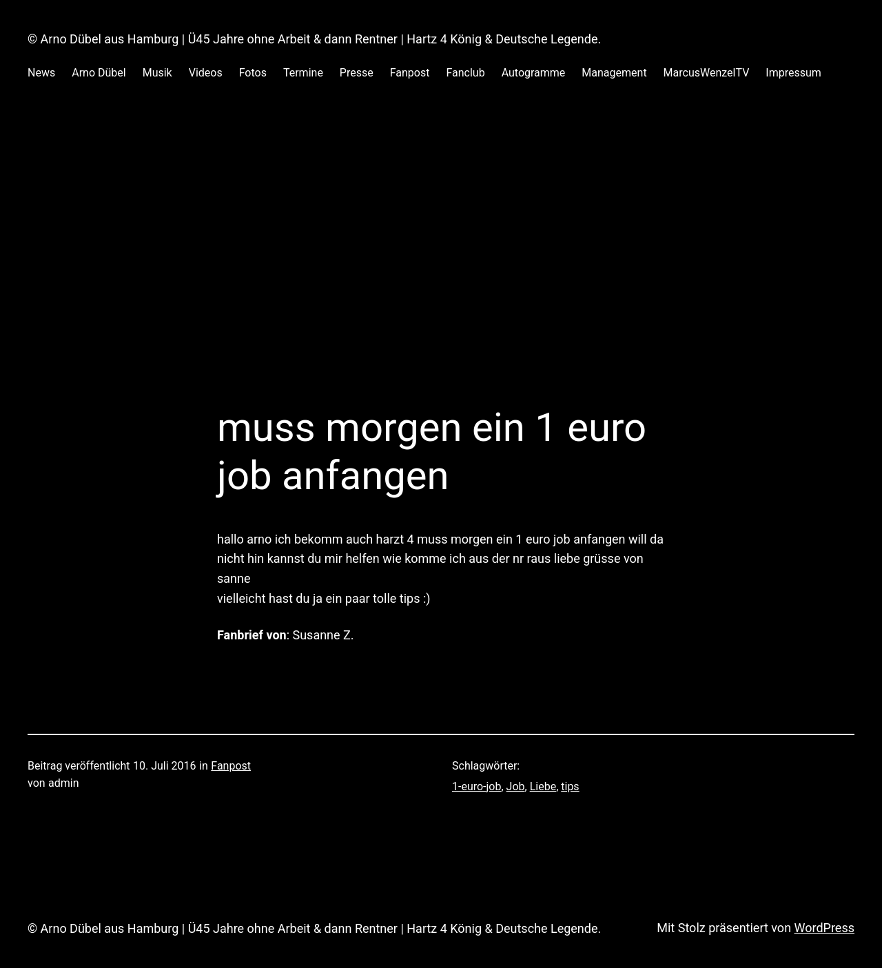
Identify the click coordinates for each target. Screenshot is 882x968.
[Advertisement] (441, 257)
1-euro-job (476, 786)
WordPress (824, 927)
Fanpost (231, 765)
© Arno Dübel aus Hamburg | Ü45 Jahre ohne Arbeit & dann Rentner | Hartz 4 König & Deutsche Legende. (314, 39)
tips (570, 786)
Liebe (543, 786)
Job (515, 786)
